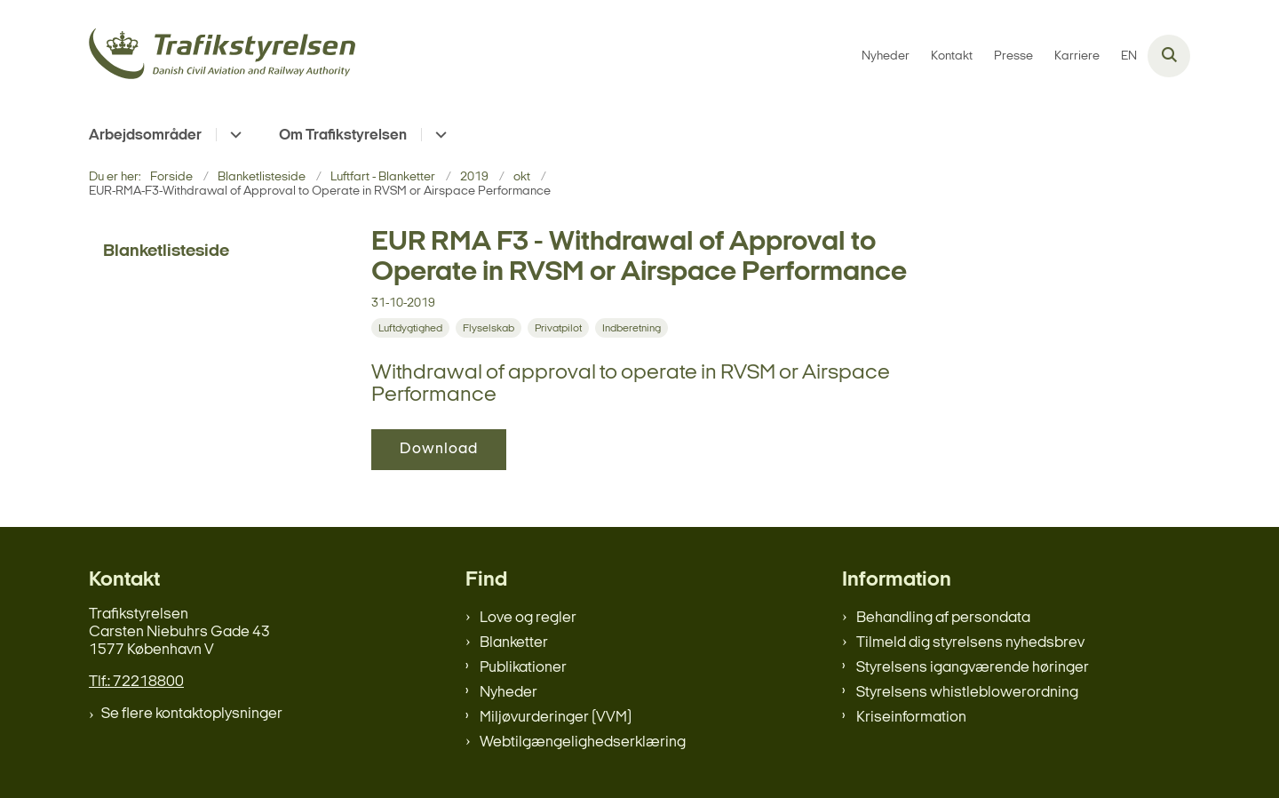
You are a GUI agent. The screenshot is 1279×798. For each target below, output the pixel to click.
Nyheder (508, 692)
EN (1129, 57)
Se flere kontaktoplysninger (191, 714)
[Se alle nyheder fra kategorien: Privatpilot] (560, 328)
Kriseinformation (911, 717)
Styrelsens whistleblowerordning (967, 692)
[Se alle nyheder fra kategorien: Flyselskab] (490, 328)
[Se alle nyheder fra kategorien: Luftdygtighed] (412, 328)
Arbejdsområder (145, 135)
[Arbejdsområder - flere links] (233, 134)
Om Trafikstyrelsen (343, 135)
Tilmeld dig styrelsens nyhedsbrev (970, 642)
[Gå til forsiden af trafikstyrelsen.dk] (222, 56)
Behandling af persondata (943, 618)
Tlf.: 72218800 (136, 682)
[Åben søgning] (1169, 56)
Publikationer (523, 667)
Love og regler (528, 618)
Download (439, 449)
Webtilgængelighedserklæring (583, 742)
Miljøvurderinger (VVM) (556, 717)
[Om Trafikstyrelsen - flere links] (438, 134)
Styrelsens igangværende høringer (972, 667)
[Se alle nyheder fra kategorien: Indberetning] (633, 328)
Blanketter (514, 642)
